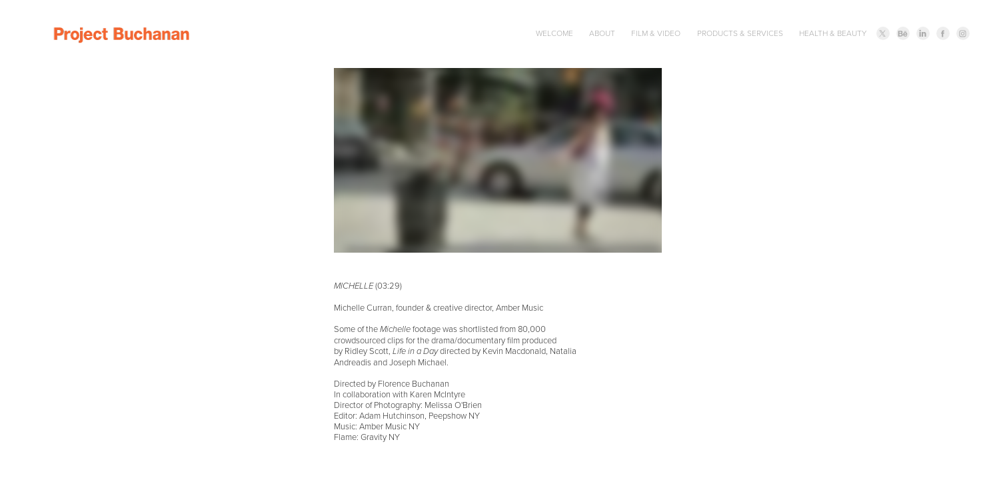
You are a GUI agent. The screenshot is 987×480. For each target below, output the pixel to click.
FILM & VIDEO (655, 33)
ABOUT (602, 33)
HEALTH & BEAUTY (832, 33)
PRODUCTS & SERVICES (740, 33)
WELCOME (554, 33)
